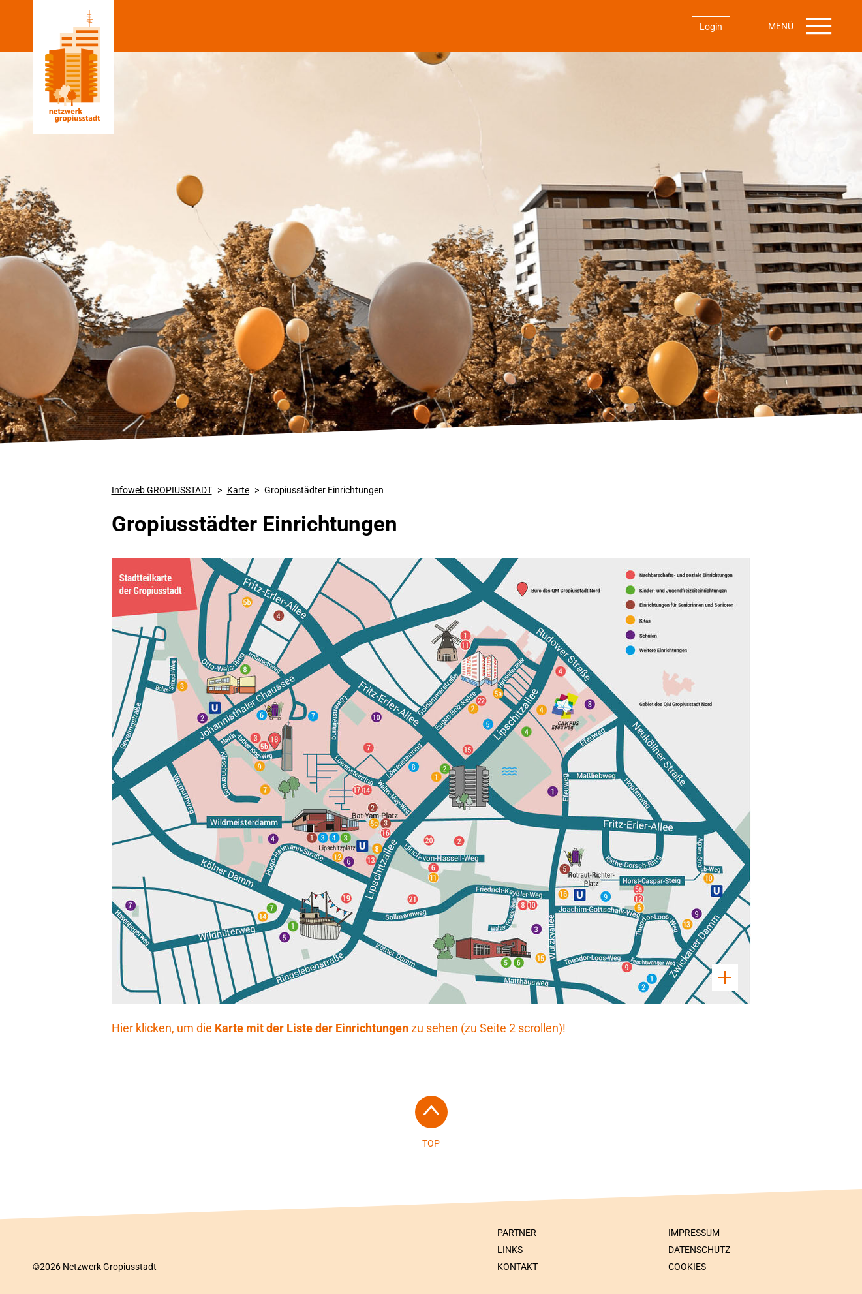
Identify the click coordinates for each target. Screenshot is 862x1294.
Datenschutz (699, 1249)
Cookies (687, 1266)
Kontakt (517, 1266)
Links (510, 1249)
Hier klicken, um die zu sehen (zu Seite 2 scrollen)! (339, 1028)
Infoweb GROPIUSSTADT (162, 490)
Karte (238, 490)
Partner (516, 1232)
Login (711, 27)
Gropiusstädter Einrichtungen (324, 490)
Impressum (694, 1232)
